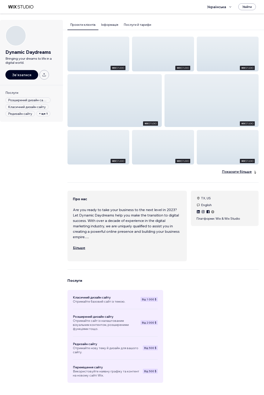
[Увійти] (247, 6)
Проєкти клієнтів (83, 25)
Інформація (109, 25)
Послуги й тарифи (137, 25)
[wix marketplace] (20, 6)
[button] (98, 54)
